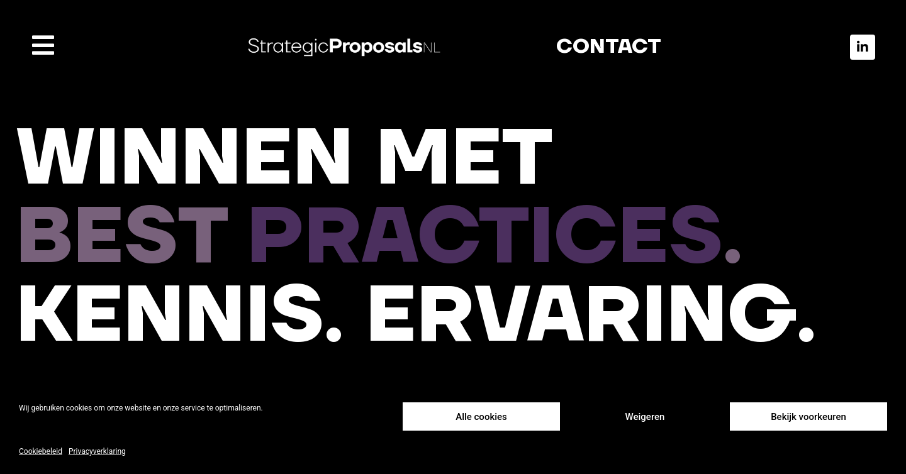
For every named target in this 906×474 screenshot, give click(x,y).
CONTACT (608, 47)
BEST (131, 238)
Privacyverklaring (97, 451)
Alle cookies (481, 416)
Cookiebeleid (40, 451)
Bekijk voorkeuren (808, 416)
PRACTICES (485, 238)
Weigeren (645, 416)
